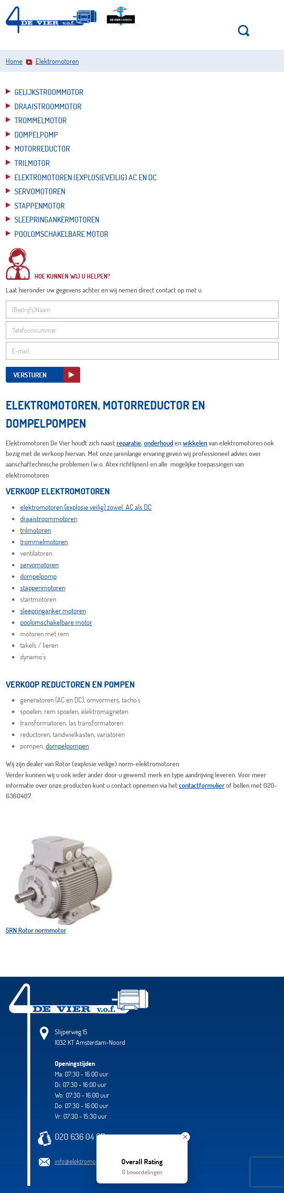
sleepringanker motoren (53, 610)
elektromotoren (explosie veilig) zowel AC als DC (86, 507)
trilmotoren (35, 530)
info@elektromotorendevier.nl (93, 1161)
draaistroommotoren (48, 518)
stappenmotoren (42, 587)
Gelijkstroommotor (48, 92)
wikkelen (195, 442)
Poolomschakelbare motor (61, 234)
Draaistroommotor (48, 106)
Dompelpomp (36, 134)
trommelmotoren (44, 541)
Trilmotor (32, 163)
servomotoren (39, 564)
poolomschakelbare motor (56, 622)
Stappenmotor (39, 205)
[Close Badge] (185, 1137)
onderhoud (158, 442)
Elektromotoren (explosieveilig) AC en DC (85, 177)
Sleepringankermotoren (56, 219)
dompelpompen (67, 745)
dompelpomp (38, 576)
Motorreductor (42, 148)
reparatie (129, 442)
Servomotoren (39, 191)
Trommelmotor (40, 120)
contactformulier (202, 785)
